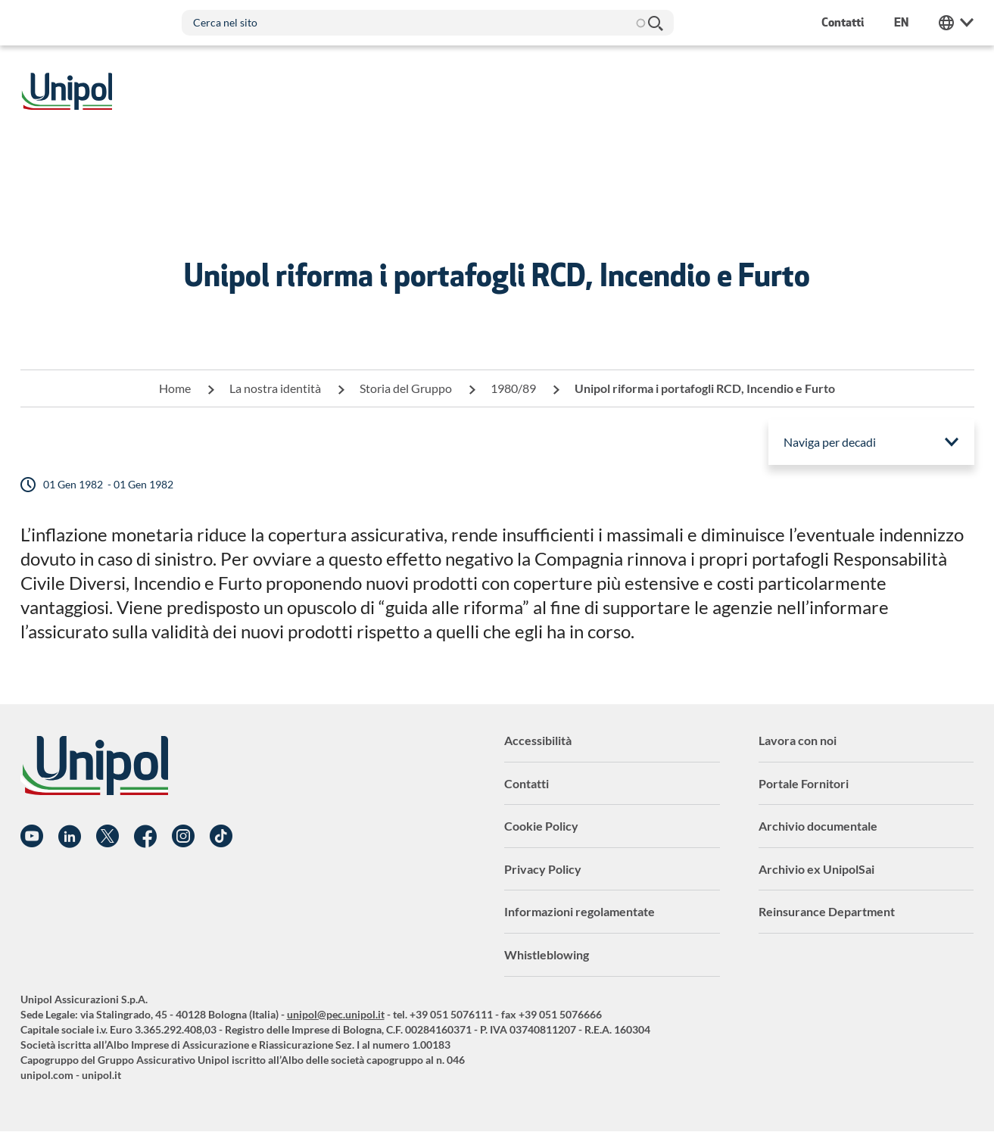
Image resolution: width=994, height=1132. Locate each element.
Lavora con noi (798, 740)
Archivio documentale (818, 826)
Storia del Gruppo (406, 388)
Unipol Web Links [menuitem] (956, 22)
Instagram (183, 836)
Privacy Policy (542, 869)
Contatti (526, 783)
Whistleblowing (546, 954)
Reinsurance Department (827, 911)
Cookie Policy (541, 826)
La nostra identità (275, 388)
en (901, 22)
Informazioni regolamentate (579, 911)
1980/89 (513, 388)
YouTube (31, 836)
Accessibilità (538, 740)
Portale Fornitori (804, 783)
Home (175, 388)
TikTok (221, 836)
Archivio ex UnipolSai (816, 869)
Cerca (654, 23)
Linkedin (69, 836)
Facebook (145, 836)
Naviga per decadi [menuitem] (830, 442)
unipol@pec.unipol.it (336, 1014)
